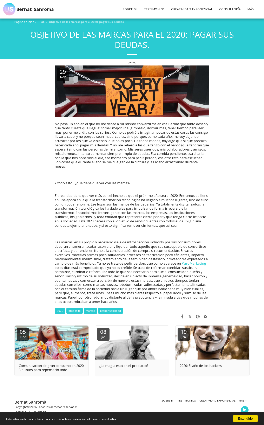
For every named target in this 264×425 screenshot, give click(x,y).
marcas (90, 311)
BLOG (41, 22)
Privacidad (39, 412)
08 (103, 333)
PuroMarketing (194, 263)
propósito (74, 311)
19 (184, 333)
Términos (20, 412)
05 (23, 333)
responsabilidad (110, 311)
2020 (60, 311)
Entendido (245, 418)
